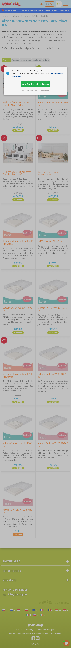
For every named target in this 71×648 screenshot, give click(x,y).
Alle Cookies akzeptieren (35, 84)
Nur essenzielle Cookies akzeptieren (35, 90)
